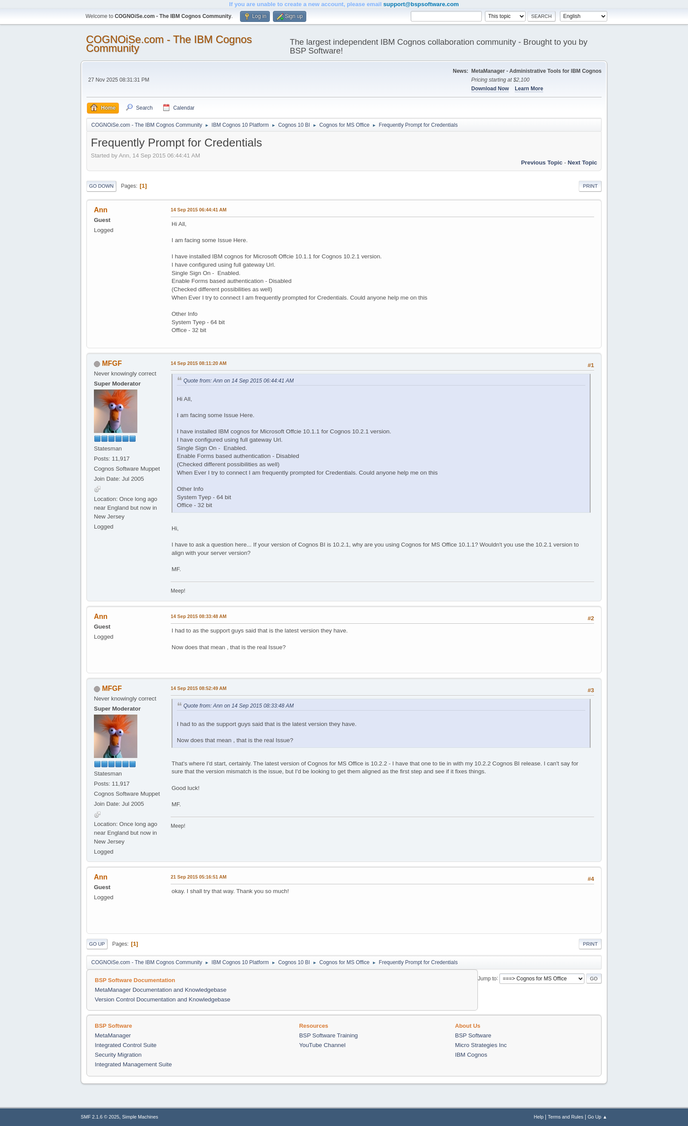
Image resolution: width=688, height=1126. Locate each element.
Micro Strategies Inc (481, 1045)
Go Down (101, 186)
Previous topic (542, 162)
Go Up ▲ (597, 1116)
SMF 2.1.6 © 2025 (100, 1116)
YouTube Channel (322, 1045)
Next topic (582, 162)
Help (539, 1116)
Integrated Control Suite (126, 1045)
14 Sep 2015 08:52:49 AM (198, 688)
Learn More (529, 89)
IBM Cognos (471, 1054)
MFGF (112, 363)
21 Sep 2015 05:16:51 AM (198, 876)
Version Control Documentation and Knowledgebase (162, 999)
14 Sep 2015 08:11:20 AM (198, 363)
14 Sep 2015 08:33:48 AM (198, 616)
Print (590, 186)
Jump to (487, 978)
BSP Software (473, 1035)
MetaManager (113, 1035)
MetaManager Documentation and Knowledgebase (160, 990)
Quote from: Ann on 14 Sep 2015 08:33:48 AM (238, 706)
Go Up (97, 944)
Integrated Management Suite (133, 1064)
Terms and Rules (566, 1116)
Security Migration (118, 1054)
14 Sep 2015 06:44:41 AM (198, 209)
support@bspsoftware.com (421, 4)
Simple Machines (140, 1116)
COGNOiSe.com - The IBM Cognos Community (169, 43)
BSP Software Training (328, 1035)
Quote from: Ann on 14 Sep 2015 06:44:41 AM (238, 381)
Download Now (490, 89)
